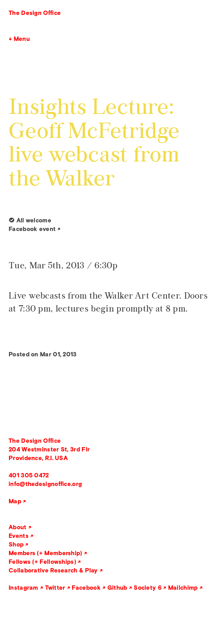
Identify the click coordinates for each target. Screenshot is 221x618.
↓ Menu (19, 38)
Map (15, 501)
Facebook (86, 587)
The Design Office (35, 12)
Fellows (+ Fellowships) (42, 561)
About (18, 527)
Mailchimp (183, 587)
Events (19, 535)
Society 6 (147, 587)
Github (117, 587)
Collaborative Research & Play (53, 570)
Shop (16, 544)
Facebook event (32, 229)
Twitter (55, 587)
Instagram (23, 587)
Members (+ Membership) (45, 553)
